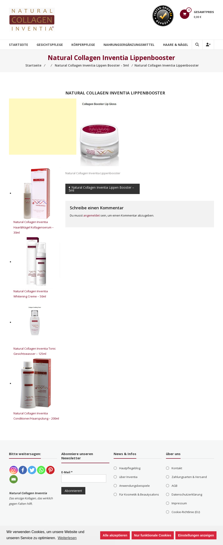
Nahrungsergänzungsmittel (129, 44)
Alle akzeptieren (115, 535)
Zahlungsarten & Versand (189, 477)
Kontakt (177, 468)
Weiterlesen (67, 538)
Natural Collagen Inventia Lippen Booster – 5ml (101, 188)
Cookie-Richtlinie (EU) (186, 512)
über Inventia (128, 477)
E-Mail (67, 472)
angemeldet (91, 215)
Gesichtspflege (50, 44)
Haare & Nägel (175, 44)
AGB (174, 486)
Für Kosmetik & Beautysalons (139, 494)
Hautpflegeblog (129, 468)
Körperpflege (83, 44)
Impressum (179, 503)
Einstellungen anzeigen (196, 535)
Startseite (18, 44)
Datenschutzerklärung (187, 494)
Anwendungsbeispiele (134, 486)
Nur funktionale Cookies (152, 535)
